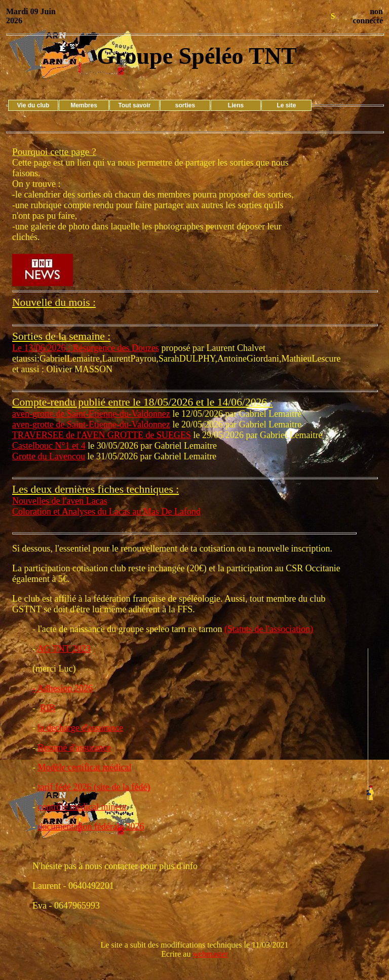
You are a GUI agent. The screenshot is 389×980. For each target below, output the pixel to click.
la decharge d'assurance (81, 728)
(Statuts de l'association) (268, 629)
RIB (47, 708)
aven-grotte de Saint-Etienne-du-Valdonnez (91, 414)
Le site (286, 105)
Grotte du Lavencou (48, 456)
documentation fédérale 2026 (91, 826)
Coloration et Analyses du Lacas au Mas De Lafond (106, 511)
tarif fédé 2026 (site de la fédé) (94, 787)
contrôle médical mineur (82, 807)
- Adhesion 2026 (62, 688)
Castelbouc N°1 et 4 (49, 446)
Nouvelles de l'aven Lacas (59, 501)
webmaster (209, 954)
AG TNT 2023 (64, 649)
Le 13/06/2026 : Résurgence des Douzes (85, 348)
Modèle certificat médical (85, 767)
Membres (83, 105)
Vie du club (33, 105)
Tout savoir (135, 105)
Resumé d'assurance (74, 747)
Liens (236, 105)
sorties (185, 105)
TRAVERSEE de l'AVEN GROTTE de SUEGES (101, 435)
